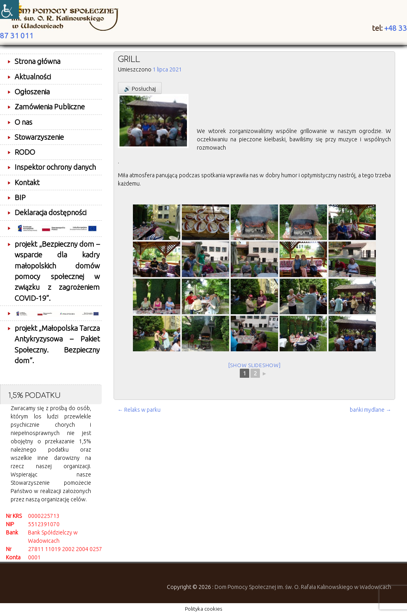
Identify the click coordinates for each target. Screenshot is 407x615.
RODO (25, 152)
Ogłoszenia (32, 92)
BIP (20, 197)
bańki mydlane (370, 410)
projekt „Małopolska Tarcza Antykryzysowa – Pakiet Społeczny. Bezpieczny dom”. (57, 344)
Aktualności (33, 77)
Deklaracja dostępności (50, 212)
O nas (23, 122)
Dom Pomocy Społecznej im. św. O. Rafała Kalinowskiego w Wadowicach (303, 587)
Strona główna (37, 61)
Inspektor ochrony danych (55, 167)
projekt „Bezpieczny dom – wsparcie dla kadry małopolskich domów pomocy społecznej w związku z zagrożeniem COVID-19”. (57, 271)
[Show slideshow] (254, 365)
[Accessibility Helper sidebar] (9, 9)
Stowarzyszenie (39, 137)
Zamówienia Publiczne (50, 107)
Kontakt (27, 182)
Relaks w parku (139, 410)
